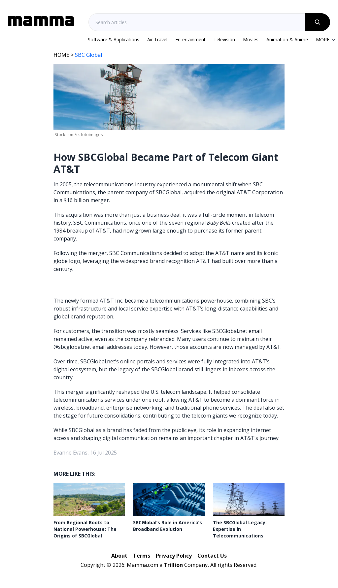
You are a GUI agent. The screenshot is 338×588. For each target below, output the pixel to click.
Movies (250, 39)
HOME (61, 54)
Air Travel (157, 39)
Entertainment (190, 39)
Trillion (173, 565)
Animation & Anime (287, 39)
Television (224, 39)
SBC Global (88, 54)
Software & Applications (113, 39)
